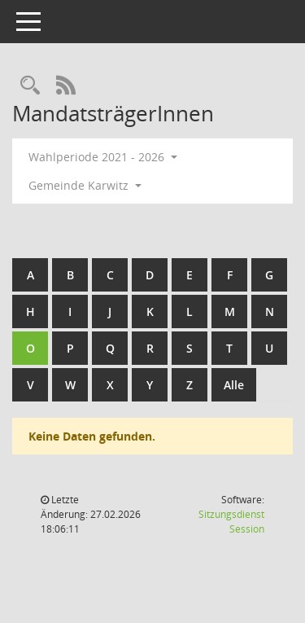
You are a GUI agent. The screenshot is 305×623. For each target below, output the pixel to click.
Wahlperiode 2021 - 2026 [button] (102, 157)
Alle (234, 385)
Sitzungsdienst (231, 521)
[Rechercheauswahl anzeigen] (30, 85)
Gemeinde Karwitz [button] (85, 185)
